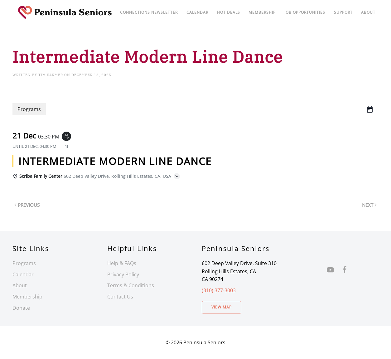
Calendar (23, 274)
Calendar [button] (197, 12)
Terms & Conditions (130, 285)
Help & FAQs (121, 263)
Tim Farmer (50, 75)
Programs (24, 263)
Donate (21, 307)
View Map (221, 307)
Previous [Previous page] (27, 205)
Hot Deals (228, 12)
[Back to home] (64, 12)
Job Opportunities (304, 12)
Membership (27, 296)
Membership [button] (262, 12)
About (368, 12)
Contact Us (120, 296)
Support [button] (343, 12)
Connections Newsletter (149, 12)
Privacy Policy (123, 274)
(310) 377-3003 (219, 290)
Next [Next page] (369, 205)
